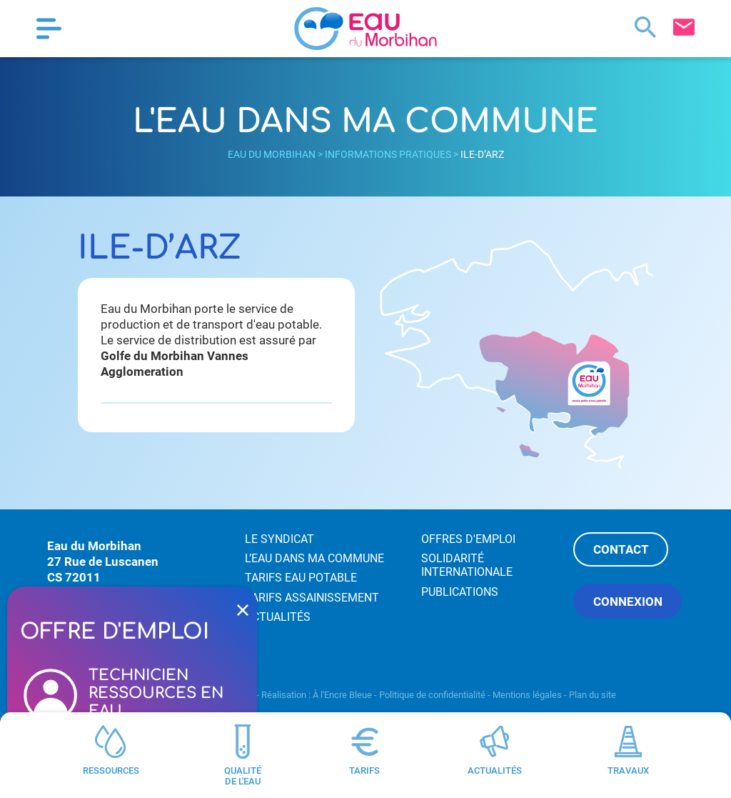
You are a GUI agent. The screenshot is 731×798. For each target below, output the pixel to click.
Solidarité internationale (467, 565)
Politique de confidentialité (432, 694)
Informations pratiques (388, 154)
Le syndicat (279, 539)
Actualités (278, 617)
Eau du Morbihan (272, 154)
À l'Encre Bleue (342, 694)
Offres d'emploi (468, 539)
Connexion (627, 601)
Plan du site (592, 694)
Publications (459, 592)
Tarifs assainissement (312, 597)
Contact (621, 549)
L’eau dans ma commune (314, 558)
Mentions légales (527, 694)
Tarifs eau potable (301, 577)
